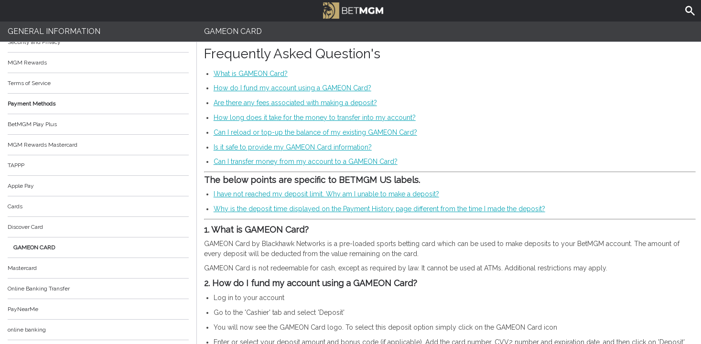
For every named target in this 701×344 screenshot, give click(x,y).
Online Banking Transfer (39, 288)
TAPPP (16, 165)
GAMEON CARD (34, 247)
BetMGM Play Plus (32, 124)
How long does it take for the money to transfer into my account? (315, 117)
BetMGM (353, 9)
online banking (27, 329)
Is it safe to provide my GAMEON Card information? (293, 147)
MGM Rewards (27, 62)
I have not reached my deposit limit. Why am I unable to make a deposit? (326, 194)
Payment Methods (98, 103)
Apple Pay (21, 186)
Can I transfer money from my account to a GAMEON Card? (306, 161)
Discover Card (25, 227)
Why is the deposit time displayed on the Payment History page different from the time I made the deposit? (379, 209)
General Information (54, 31)
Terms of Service (98, 83)
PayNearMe (23, 309)
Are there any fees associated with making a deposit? (295, 103)
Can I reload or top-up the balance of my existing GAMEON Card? (315, 132)
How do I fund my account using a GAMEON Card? (292, 88)
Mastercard (22, 268)
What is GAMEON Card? (251, 73)
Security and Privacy (34, 42)
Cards (15, 206)
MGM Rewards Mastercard (42, 144)
